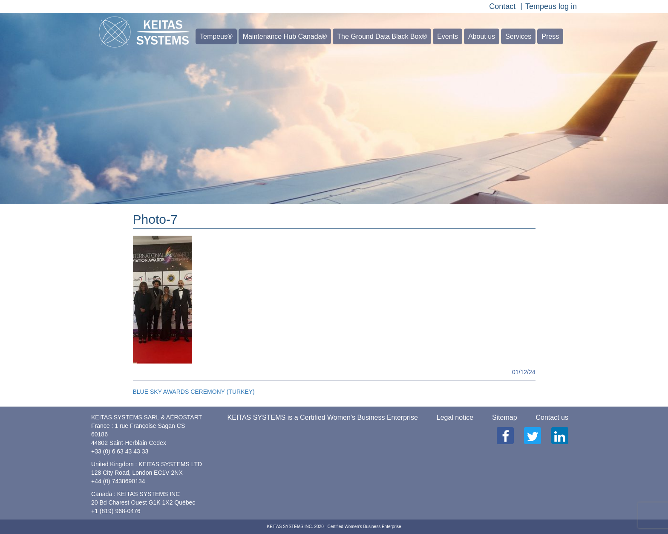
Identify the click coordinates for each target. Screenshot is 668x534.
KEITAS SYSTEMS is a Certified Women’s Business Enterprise (322, 417)
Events (447, 36)
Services (518, 36)
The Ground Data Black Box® (382, 36)
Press (550, 36)
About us (481, 36)
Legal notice (455, 417)
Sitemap (504, 417)
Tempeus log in (551, 6)
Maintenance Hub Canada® (285, 36)
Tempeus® (216, 36)
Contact (502, 6)
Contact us (552, 417)
